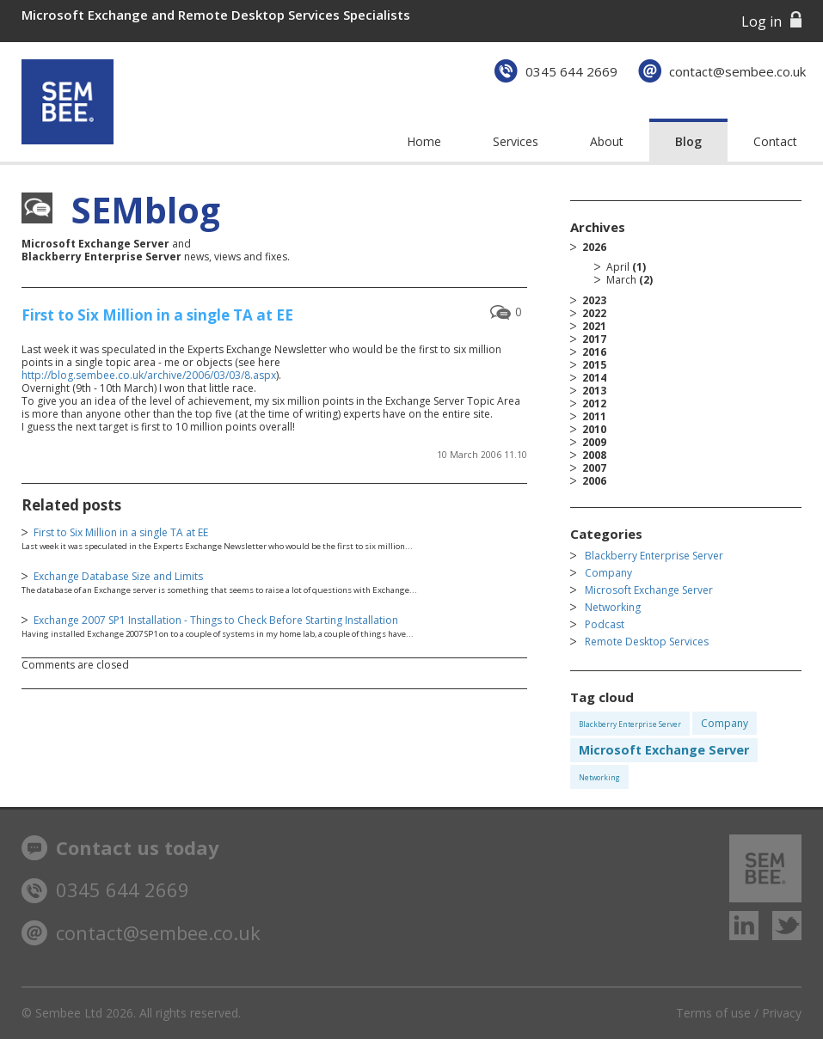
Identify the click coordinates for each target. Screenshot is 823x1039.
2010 (594, 429)
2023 (594, 300)
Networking (613, 607)
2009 (594, 442)
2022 (594, 313)
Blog (688, 141)
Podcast (604, 624)
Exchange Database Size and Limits (118, 576)
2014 (594, 377)
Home (424, 141)
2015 (594, 364)
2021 (594, 326)
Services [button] (515, 141)
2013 (594, 390)
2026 (692, 263)
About (606, 141)
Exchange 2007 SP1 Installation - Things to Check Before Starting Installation (216, 620)
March (621, 279)
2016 (594, 351)
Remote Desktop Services (647, 641)
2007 (594, 467)
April (618, 267)
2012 (594, 403)
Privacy (782, 1013)
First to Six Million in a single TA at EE (157, 315)
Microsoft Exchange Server (649, 590)
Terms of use (713, 1013)
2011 (594, 416)
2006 (594, 480)
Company (608, 572)
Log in (761, 21)
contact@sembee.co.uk (737, 71)
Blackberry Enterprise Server (654, 555)
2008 (594, 455)
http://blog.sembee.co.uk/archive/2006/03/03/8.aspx (148, 375)
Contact (775, 141)
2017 (594, 339)
